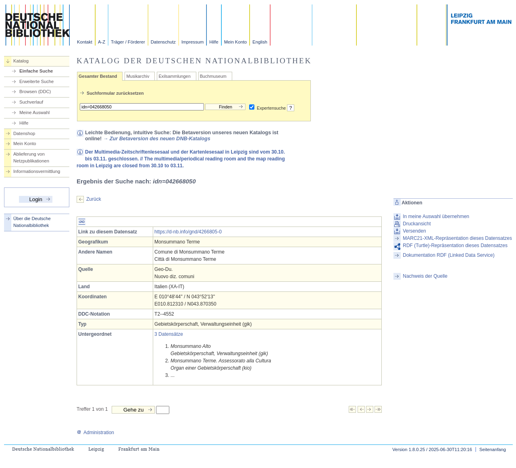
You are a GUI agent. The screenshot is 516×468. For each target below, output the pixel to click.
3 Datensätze (168, 334)
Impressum (192, 42)
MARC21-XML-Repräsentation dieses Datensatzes (457, 238)
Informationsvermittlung (36, 171)
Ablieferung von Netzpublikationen (31, 157)
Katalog (21, 60)
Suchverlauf (31, 102)
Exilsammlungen (174, 76)
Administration (95, 432)
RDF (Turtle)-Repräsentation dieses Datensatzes (455, 245)
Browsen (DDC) (35, 91)
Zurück (93, 199)
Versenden (414, 231)
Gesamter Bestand (98, 76)
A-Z (101, 42)
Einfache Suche (36, 71)
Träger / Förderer (128, 42)
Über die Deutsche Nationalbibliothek (32, 222)
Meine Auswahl (34, 112)
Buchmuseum (213, 76)
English (259, 42)
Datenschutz (163, 42)
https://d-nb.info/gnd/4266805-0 (188, 232)
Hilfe (213, 42)
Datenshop (24, 133)
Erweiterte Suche (36, 81)
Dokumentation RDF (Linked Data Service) (448, 255)
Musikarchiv (137, 76)
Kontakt (84, 42)
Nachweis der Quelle (425, 276)
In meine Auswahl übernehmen (436, 216)
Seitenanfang (492, 449)
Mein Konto (235, 42)
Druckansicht (417, 224)
